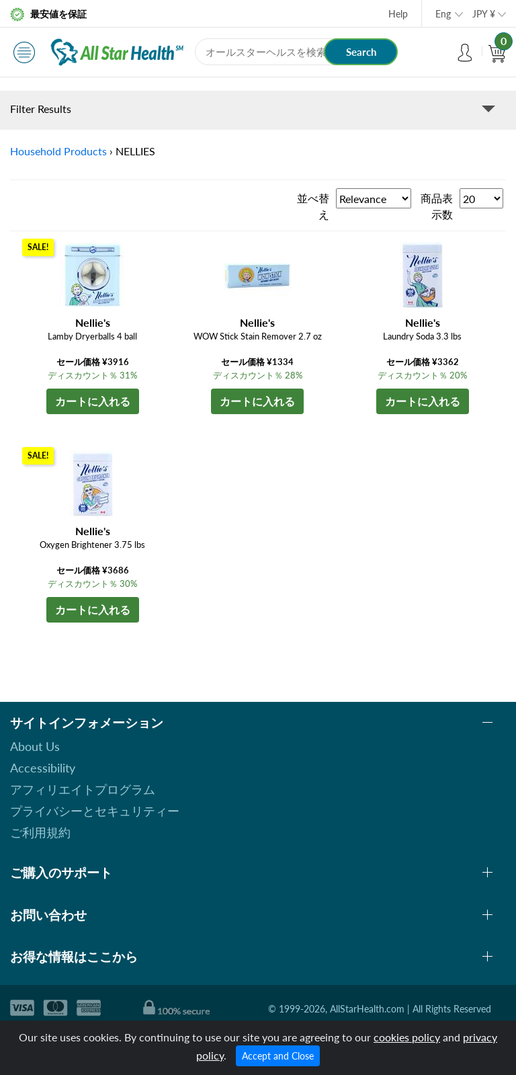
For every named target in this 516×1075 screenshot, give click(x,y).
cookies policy (407, 1037)
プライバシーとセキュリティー (94, 810)
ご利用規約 (40, 832)
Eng (443, 13)
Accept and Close (278, 1056)
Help (398, 13)
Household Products (58, 151)
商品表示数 (437, 206)
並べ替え (313, 206)
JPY (483, 13)
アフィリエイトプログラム (82, 789)
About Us (35, 746)
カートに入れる (92, 401)
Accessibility (42, 767)
